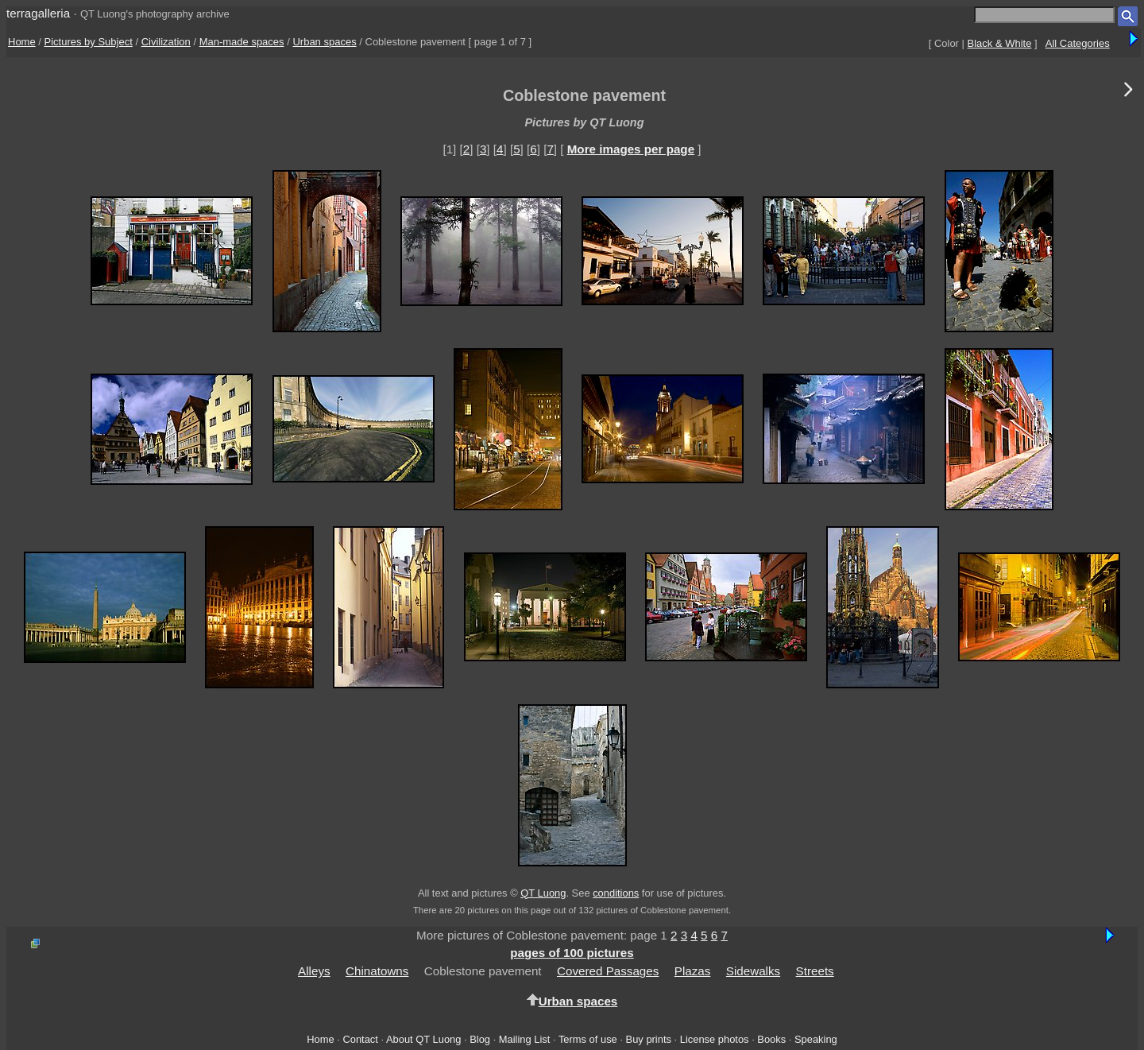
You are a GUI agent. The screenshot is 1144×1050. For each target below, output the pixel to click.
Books (771, 1039)
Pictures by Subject (88, 42)
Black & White (1000, 43)
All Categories (1077, 43)
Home (22, 42)
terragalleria (38, 13)
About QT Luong (423, 1039)
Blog (480, 1039)
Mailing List (525, 1039)
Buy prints (648, 1039)
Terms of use (587, 1039)
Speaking (815, 1039)
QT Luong (543, 893)
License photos (714, 1039)
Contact (359, 1039)
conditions (616, 893)
